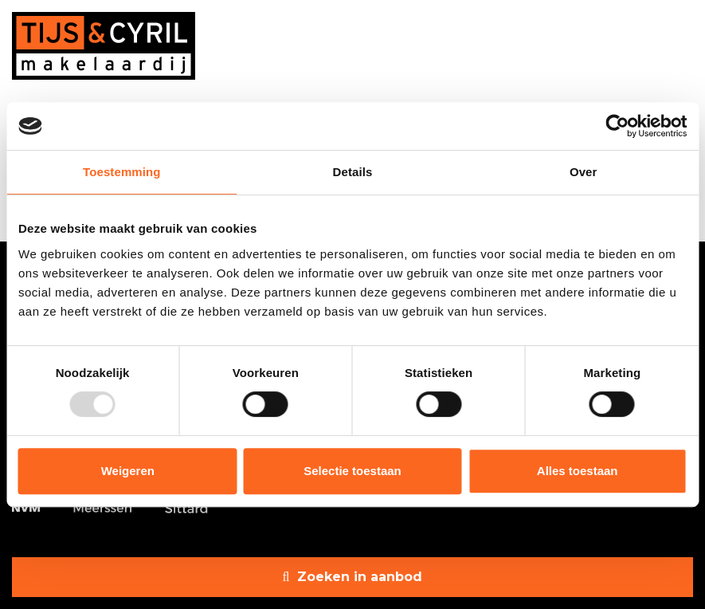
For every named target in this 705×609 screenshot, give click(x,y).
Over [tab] (583, 172)
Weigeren (128, 470)
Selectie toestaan (352, 470)
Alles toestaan (577, 470)
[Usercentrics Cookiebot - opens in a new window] (617, 126)
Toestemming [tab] (122, 172)
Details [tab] (353, 172)
